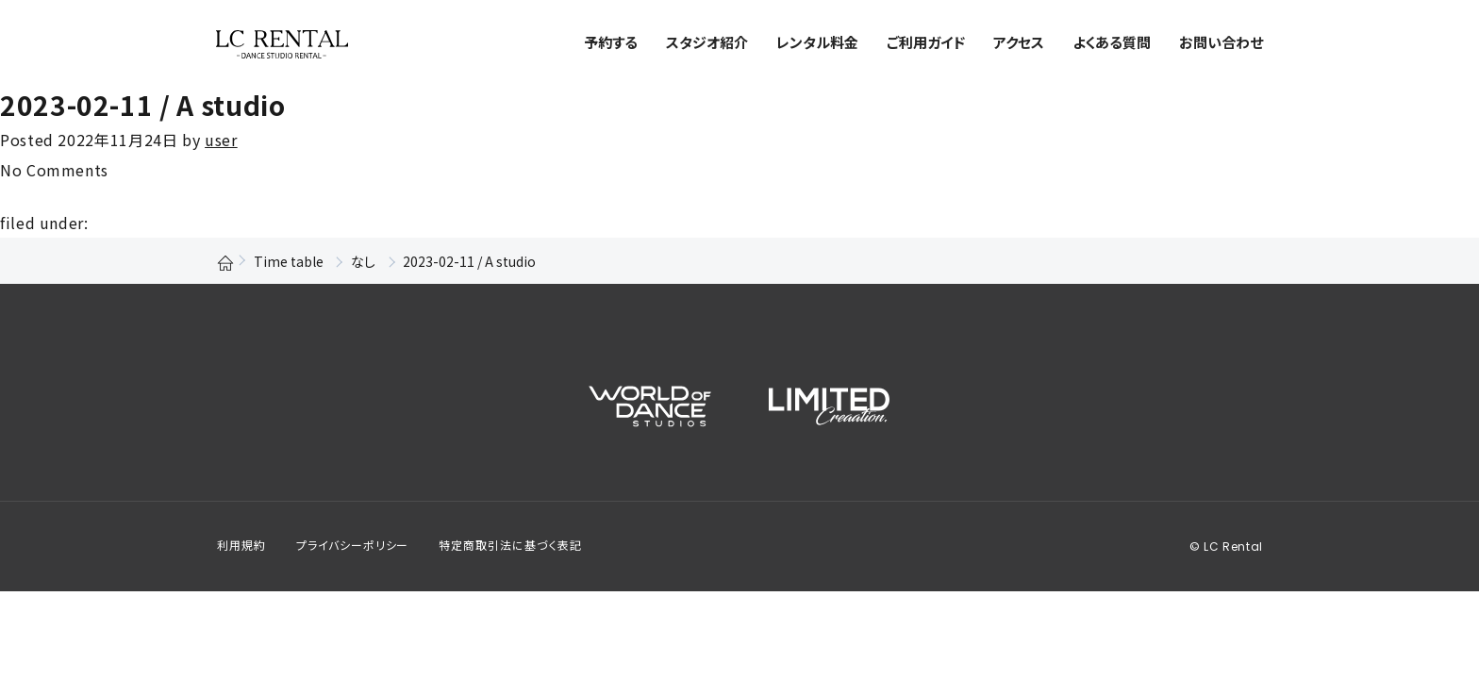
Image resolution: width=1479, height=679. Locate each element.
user (221, 139)
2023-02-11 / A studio (142, 105)
